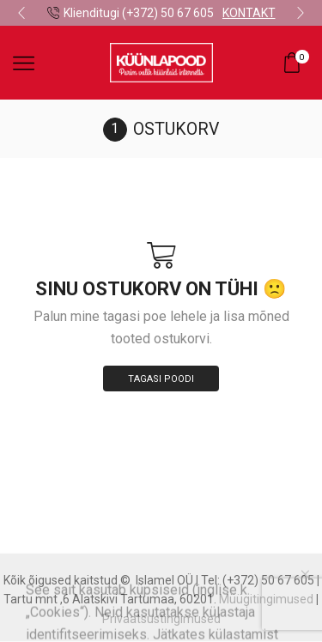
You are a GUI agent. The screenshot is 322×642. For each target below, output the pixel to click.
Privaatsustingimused (161, 619)
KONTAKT (249, 13)
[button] (21, 13)
